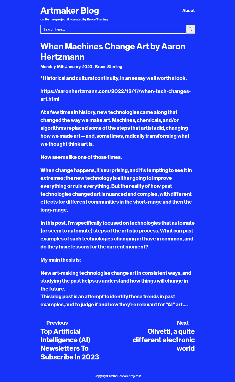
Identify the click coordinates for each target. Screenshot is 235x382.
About (188, 10)
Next (186, 322)
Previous (54, 322)
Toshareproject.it (129, 376)
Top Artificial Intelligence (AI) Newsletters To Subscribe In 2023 (69, 344)
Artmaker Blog (69, 10)
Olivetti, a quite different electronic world (164, 340)
